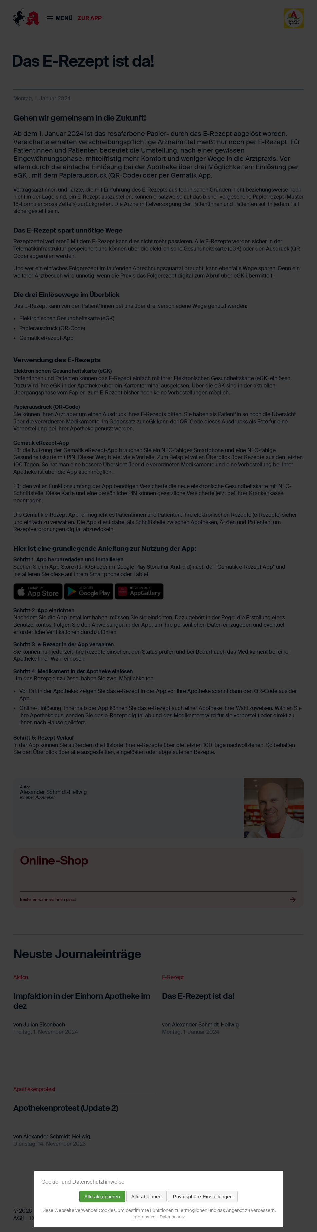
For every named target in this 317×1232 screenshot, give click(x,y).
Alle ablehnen (146, 1196)
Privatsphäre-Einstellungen (203, 1196)
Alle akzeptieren (102, 1196)
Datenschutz (172, 1217)
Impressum (144, 1217)
